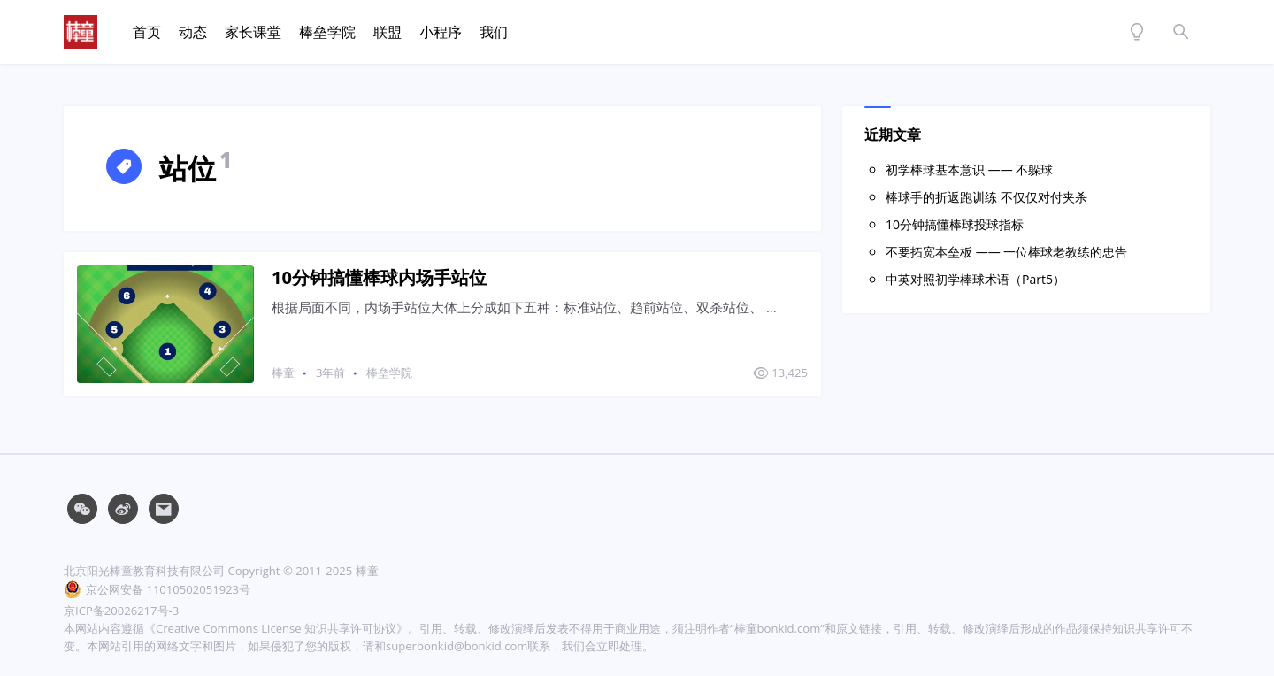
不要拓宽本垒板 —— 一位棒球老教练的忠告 (1006, 251)
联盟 (387, 32)
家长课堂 (253, 32)
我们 (494, 32)
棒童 (283, 372)
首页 (147, 32)
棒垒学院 (327, 32)
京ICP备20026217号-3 (121, 610)
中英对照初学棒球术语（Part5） (975, 279)
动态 (193, 32)
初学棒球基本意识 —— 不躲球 (969, 169)
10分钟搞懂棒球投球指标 (955, 224)
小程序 (440, 32)
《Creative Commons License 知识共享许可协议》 (276, 628)
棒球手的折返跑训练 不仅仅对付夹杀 (986, 196)
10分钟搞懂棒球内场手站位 (379, 277)
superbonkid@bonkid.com (456, 646)
